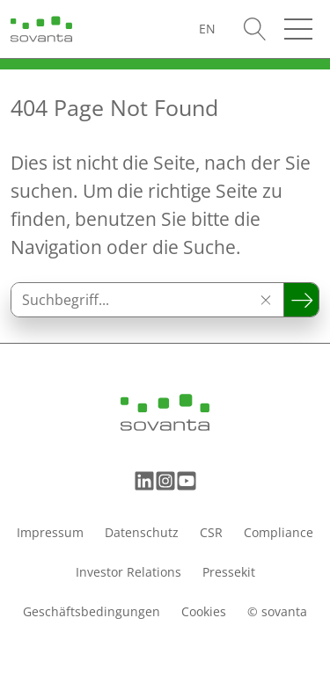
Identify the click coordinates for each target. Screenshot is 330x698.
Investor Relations (128, 571)
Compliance (278, 532)
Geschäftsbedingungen (91, 611)
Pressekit (228, 571)
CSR (211, 532)
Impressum (50, 532)
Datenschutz (142, 532)
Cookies (203, 611)
